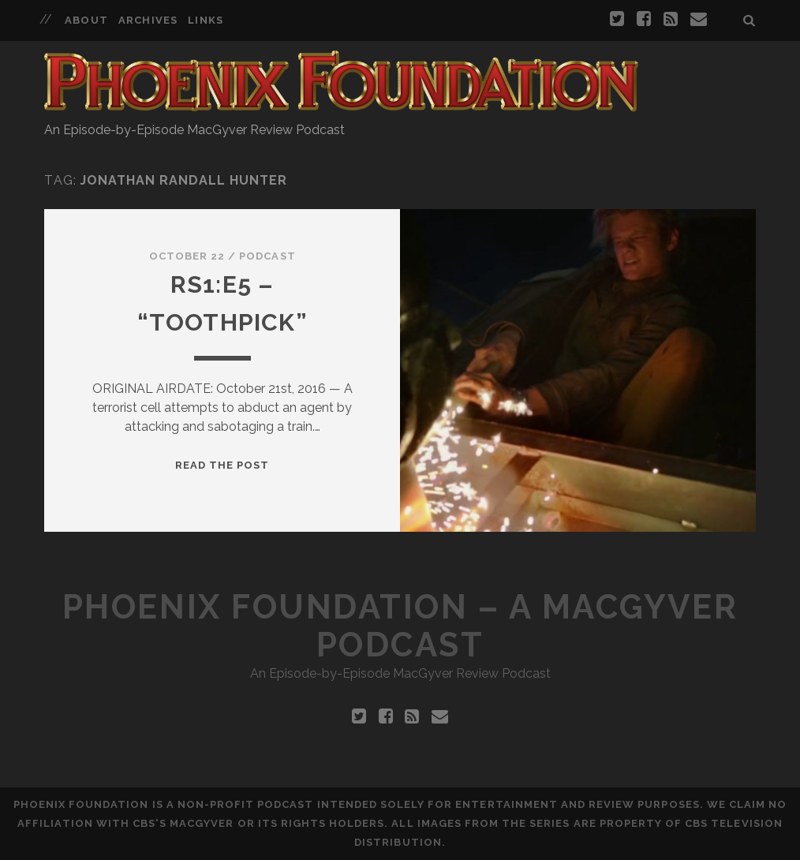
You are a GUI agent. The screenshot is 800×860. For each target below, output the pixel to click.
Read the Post (222, 465)
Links (205, 20)
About (86, 20)
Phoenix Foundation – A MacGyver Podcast (400, 626)
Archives (147, 20)
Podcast (267, 256)
